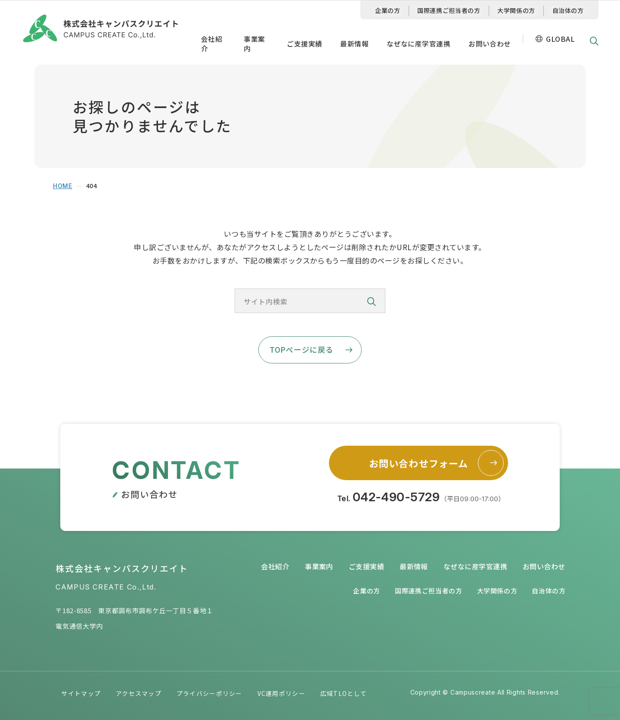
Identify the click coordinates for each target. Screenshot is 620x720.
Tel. (421, 497)
